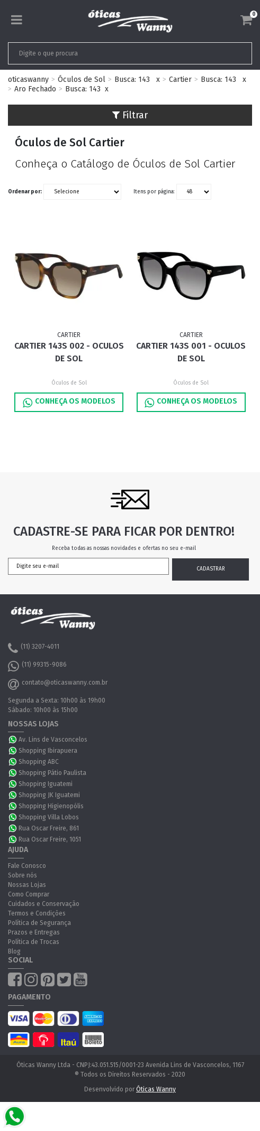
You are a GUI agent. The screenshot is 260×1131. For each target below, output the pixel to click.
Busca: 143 (132, 79)
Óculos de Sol (81, 79)
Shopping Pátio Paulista (52, 773)
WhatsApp (13, 739)
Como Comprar (28, 894)
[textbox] (106, 53)
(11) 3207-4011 (33, 648)
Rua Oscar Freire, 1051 (50, 839)
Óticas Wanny (156, 1089)
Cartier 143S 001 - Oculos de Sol (191, 352)
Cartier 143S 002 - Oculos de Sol (69, 352)
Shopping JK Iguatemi (49, 795)
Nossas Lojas (27, 885)
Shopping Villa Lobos (49, 817)
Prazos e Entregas (34, 932)
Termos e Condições (37, 913)
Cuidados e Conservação (43, 904)
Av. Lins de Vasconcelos (53, 739)
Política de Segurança (39, 923)
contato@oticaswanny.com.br (57, 684)
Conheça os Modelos (69, 402)
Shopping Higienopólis (51, 806)
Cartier (180, 79)
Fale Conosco (27, 866)
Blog (14, 951)
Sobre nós (22, 875)
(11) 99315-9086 (37, 666)
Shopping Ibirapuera (48, 750)
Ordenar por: (25, 192)
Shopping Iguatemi (46, 784)
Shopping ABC (39, 761)
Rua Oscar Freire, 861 (49, 828)
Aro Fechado (35, 89)
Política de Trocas (33, 942)
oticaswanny (28, 79)
